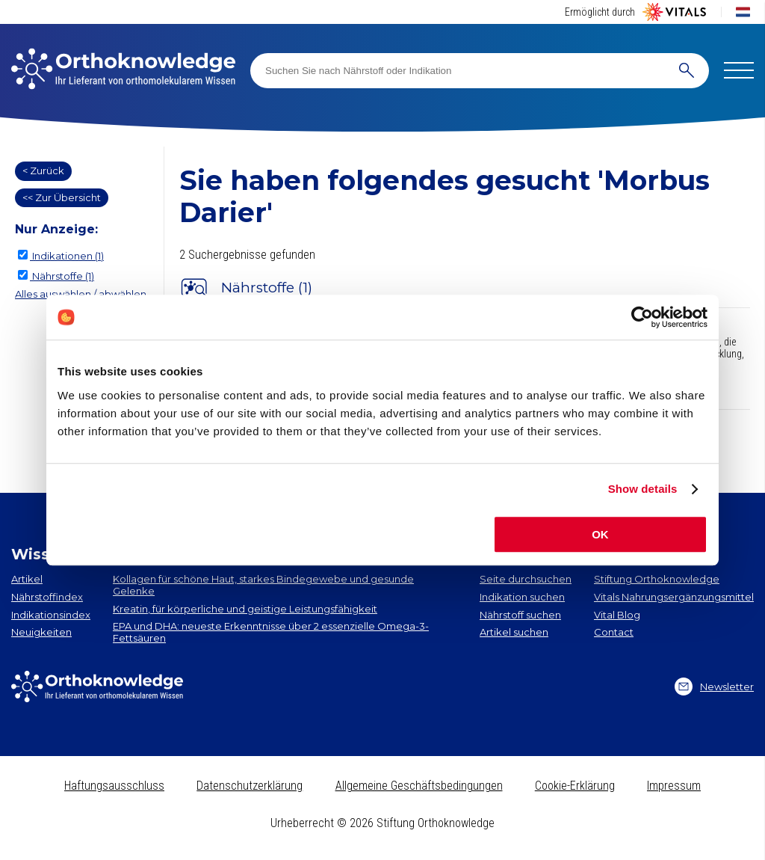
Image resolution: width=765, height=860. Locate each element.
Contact (614, 632)
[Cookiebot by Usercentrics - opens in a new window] (642, 317)
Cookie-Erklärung (575, 785)
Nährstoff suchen (520, 615)
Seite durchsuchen (526, 579)
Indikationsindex (50, 615)
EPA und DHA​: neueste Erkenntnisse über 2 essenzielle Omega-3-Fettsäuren (271, 632)
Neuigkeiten (41, 632)
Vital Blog (617, 615)
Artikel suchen (514, 632)
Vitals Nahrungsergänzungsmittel (674, 597)
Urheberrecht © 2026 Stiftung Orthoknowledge (382, 823)
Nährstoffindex (47, 597)
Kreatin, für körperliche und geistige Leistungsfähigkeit (245, 609)
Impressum (674, 785)
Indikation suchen (522, 597)
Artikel (27, 579)
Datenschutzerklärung (249, 785)
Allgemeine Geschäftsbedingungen (419, 785)
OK (600, 534)
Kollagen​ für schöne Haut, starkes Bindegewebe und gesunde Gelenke (263, 585)
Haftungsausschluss (114, 785)
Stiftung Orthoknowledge (656, 579)
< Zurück (43, 170)
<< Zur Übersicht (61, 197)
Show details (643, 488)
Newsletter (714, 686)
